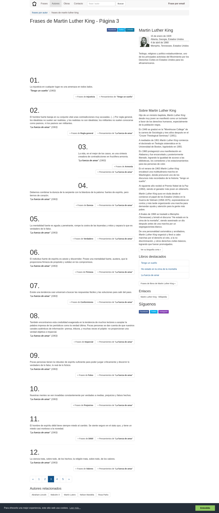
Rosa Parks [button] (103, 495)
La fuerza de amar (150, 275)
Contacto (78, 3)
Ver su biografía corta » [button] (151, 249)
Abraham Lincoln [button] (39, 495)
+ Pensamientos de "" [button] (116, 97)
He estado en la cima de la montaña (159, 269)
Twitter (121, 30)
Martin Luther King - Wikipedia (154, 297)
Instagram (164, 312)
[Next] (69, 479)
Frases (44, 3)
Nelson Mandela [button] (87, 495)
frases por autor (40, 12)
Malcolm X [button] (55, 495)
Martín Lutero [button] (70, 495)
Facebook (112, 30)
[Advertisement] (81, 53)
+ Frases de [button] (85, 97)
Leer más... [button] (75, 508)
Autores (55, 3)
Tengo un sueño (149, 263)
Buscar (121, 4)
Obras (67, 3)
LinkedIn (129, 30)
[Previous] (33, 479)
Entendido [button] (205, 508)
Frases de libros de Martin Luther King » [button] (158, 283)
